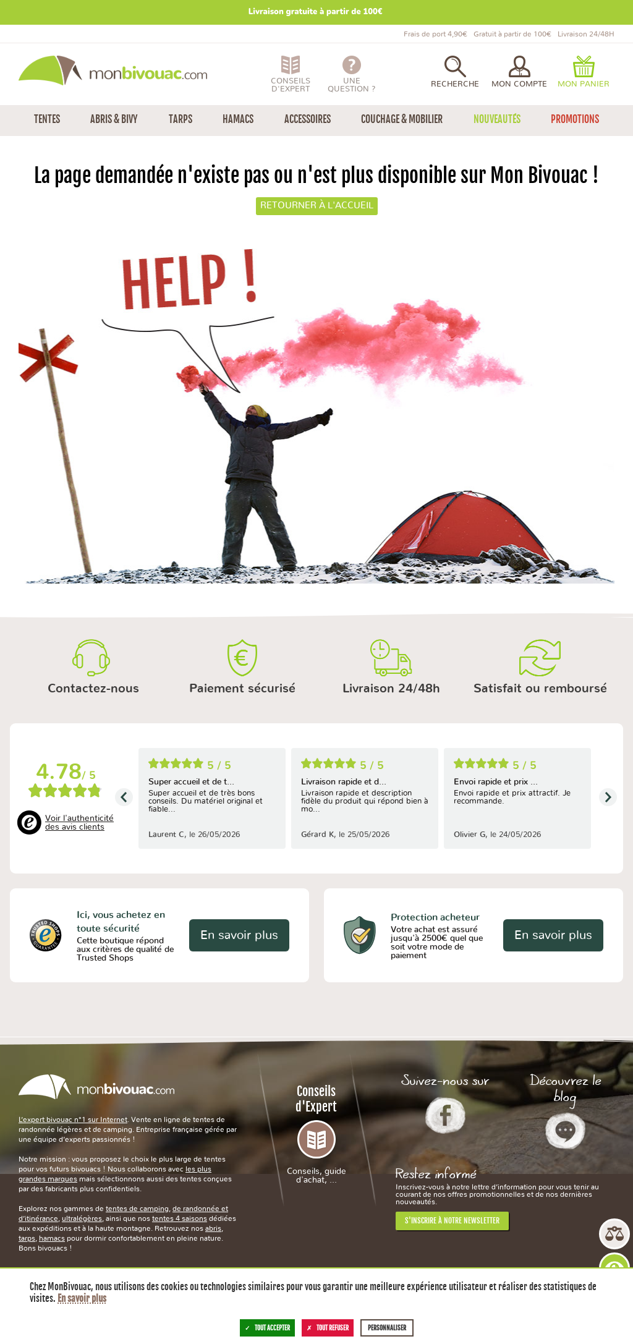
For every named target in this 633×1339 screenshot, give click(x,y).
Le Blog (565, 1130)
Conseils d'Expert (317, 1134)
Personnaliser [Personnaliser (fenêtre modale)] (387, 1328)
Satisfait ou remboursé (540, 688)
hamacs (52, 1238)
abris (213, 1228)
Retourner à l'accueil (316, 205)
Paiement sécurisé (242, 688)
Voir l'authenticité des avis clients (79, 822)
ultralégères (82, 1218)
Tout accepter (267, 1328)
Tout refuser (328, 1328)
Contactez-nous (93, 688)
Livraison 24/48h (391, 688)
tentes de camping (137, 1208)
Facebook (445, 1115)
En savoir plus (239, 935)
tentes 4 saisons (179, 1218)
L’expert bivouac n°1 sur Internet (73, 1119)
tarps (27, 1238)
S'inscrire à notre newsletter (452, 1220)
